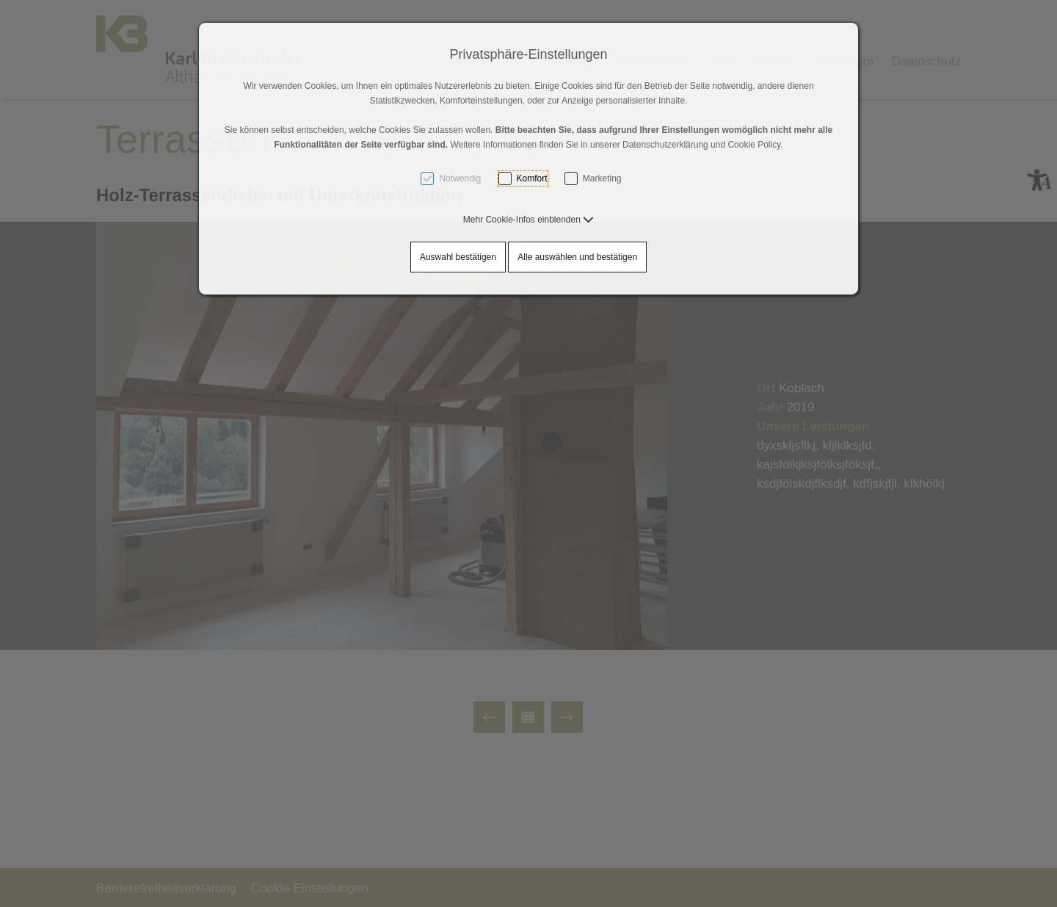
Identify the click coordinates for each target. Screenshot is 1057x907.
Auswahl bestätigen (458, 257)
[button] (528, 219)
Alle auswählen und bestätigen (577, 257)
